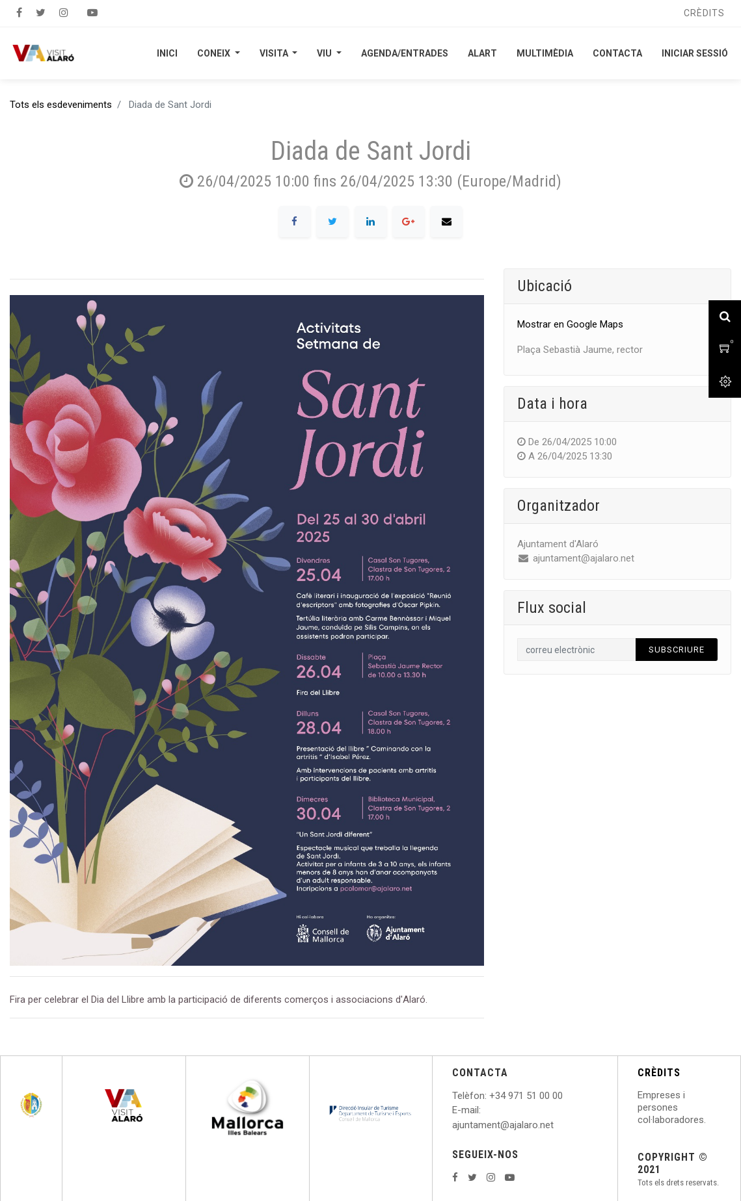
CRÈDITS (659, 1072)
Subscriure (677, 649)
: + (490, 1096)
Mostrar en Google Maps (570, 324)
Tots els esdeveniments (61, 104)
